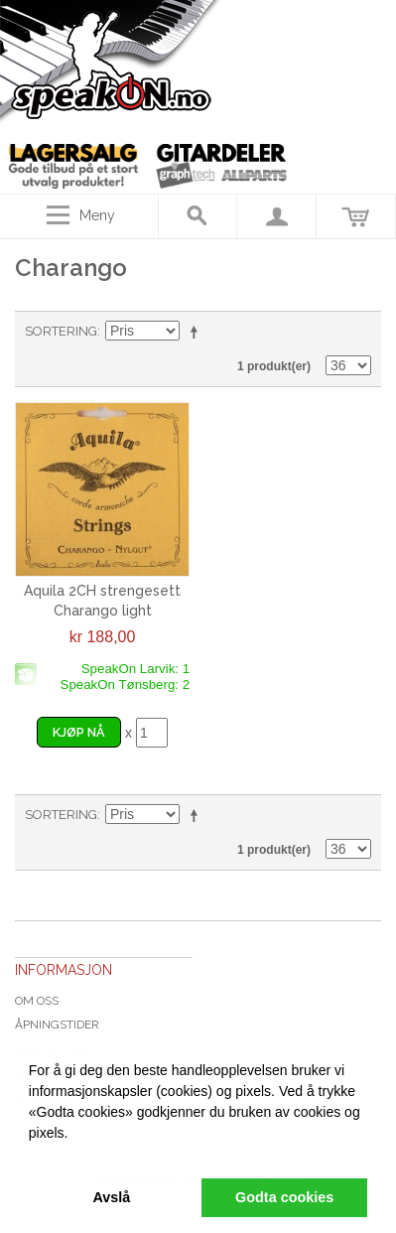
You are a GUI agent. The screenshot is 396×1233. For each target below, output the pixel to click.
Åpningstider (57, 1024)
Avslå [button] (111, 1197)
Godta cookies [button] (284, 1197)
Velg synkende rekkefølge (197, 331)
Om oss (37, 1001)
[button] (32, 1156)
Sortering (61, 331)
